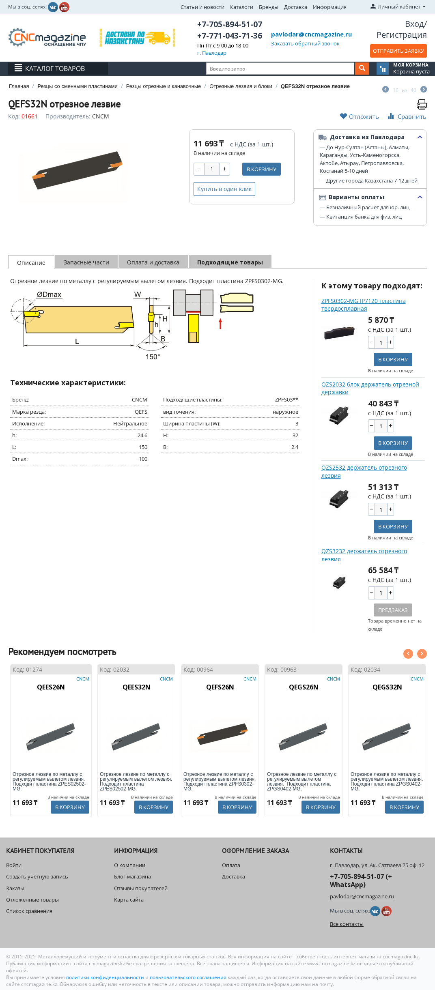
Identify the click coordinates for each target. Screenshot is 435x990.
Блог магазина (132, 876)
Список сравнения (29, 911)
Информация (330, 7)
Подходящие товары (230, 262)
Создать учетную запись (37, 876)
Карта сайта (129, 899)
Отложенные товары (32, 899)
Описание (31, 262)
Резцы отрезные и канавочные (163, 86)
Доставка (295, 7)
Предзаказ (393, 610)
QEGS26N (304, 687)
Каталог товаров (55, 68)
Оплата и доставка (153, 262)
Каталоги (241, 7)
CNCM (100, 116)
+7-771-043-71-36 (229, 35)
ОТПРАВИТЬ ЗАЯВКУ (398, 50)
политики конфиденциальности (105, 977)
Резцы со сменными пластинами (77, 86)
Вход (414, 23)
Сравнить (406, 116)
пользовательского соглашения (188, 977)
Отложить (359, 116)
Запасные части (86, 262)
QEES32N (137, 687)
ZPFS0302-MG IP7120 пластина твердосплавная (363, 305)
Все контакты (347, 924)
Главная (19, 86)
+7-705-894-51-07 (229, 24)
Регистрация (402, 34)
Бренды (268, 7)
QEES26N (51, 687)
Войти (14, 865)
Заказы (15, 888)
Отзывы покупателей (141, 888)
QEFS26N (220, 687)
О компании (129, 865)
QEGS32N (387, 687)
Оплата (231, 865)
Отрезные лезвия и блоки (240, 86)
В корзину (261, 169)
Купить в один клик (224, 189)
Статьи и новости (202, 7)
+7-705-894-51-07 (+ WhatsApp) (361, 880)
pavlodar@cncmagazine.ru (311, 34)
